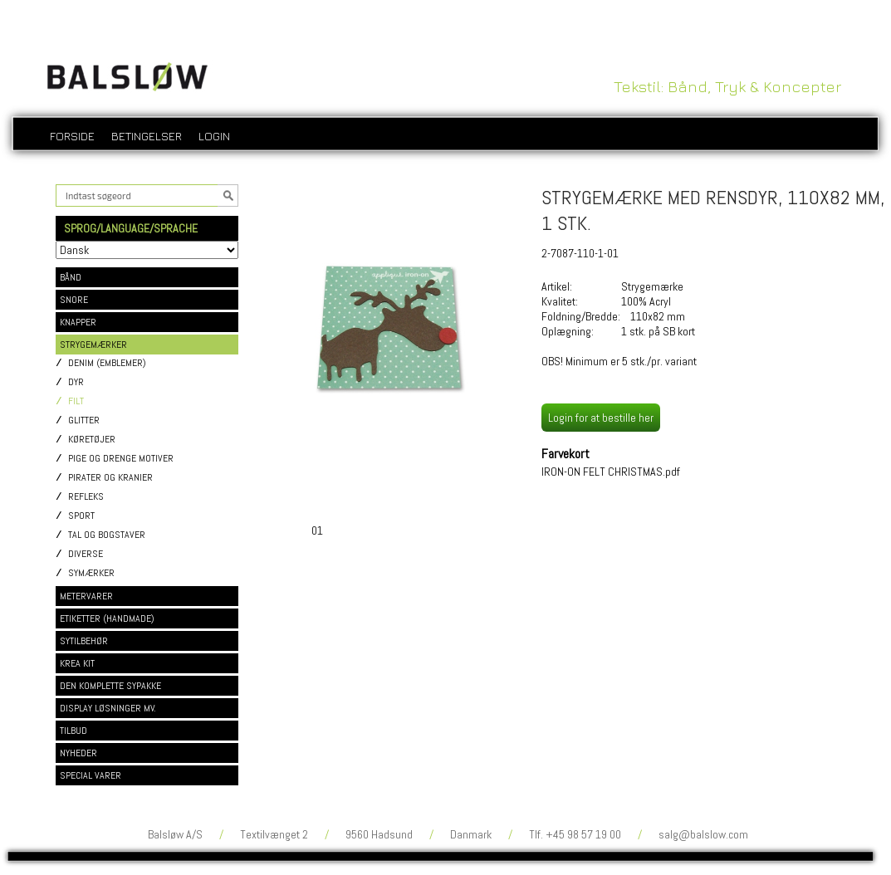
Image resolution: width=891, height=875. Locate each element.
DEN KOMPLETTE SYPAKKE (110, 685)
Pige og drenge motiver (121, 458)
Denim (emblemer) (107, 363)
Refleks (86, 497)
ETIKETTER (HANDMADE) (107, 618)
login (214, 136)
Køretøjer (91, 439)
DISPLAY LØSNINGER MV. (108, 708)
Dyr (76, 382)
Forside (72, 136)
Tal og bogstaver (106, 535)
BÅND (70, 277)
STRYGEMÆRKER (93, 344)
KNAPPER (78, 322)
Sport (81, 516)
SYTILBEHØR (84, 641)
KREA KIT (77, 663)
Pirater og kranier (110, 478)
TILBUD (73, 730)
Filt (76, 401)
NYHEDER (78, 753)
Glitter (84, 420)
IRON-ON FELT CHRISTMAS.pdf (610, 471)
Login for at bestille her (601, 417)
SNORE (74, 299)
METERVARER (86, 596)
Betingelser (146, 136)
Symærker (91, 573)
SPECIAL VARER (90, 775)
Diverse (85, 554)
